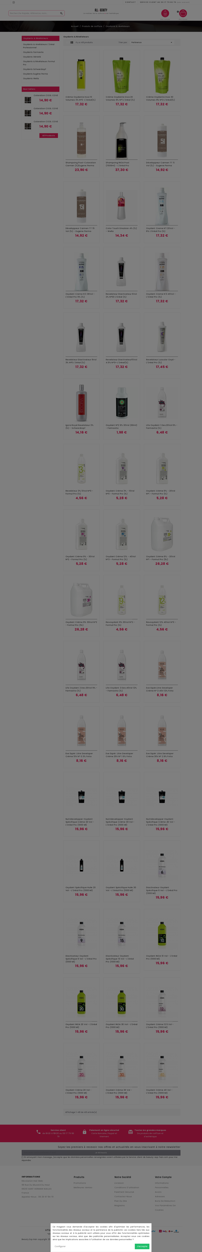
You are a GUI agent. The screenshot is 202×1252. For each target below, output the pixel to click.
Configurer (60, 1246)
